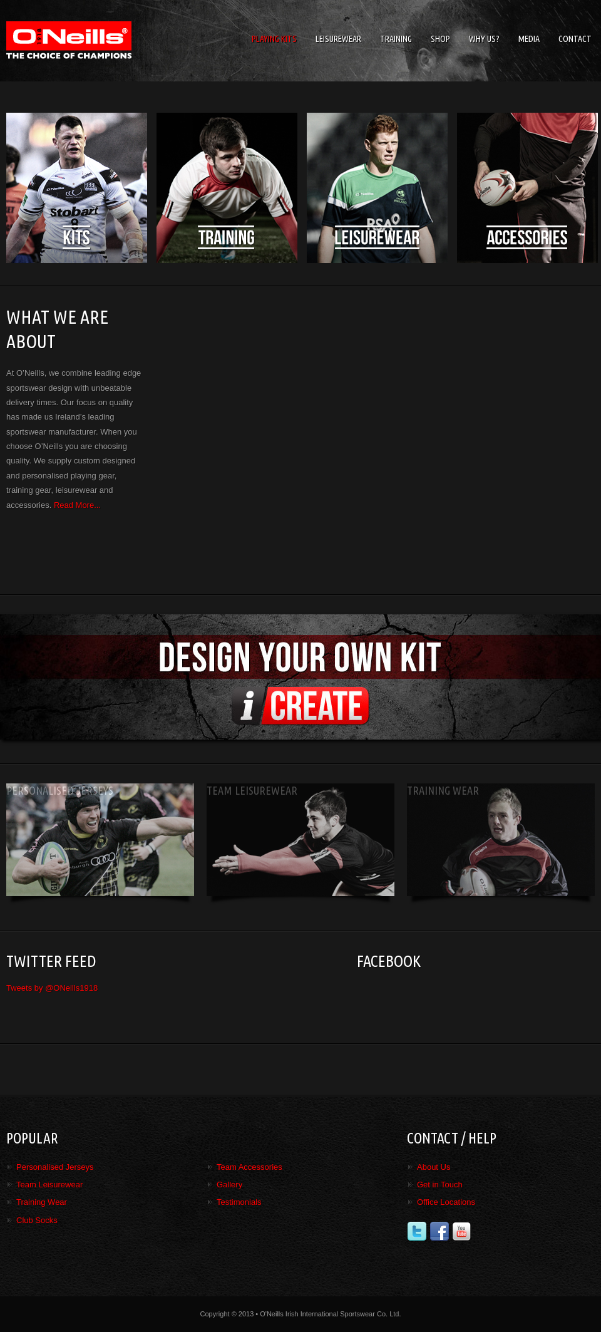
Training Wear (41, 1202)
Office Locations (446, 1202)
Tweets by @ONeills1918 (52, 988)
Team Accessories (249, 1167)
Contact (575, 39)
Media (529, 39)
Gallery (229, 1184)
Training (396, 39)
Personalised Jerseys (55, 1167)
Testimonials (239, 1202)
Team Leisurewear (49, 1184)
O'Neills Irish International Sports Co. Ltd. (100, 40)
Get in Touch (440, 1184)
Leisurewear (338, 39)
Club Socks (37, 1220)
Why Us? (484, 39)
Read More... (77, 505)
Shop (440, 39)
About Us (433, 1167)
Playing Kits (274, 39)
